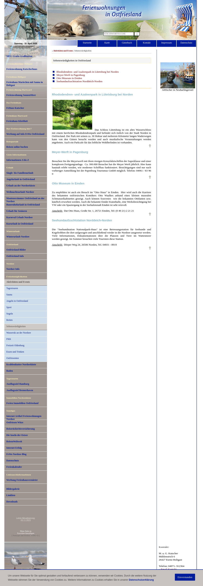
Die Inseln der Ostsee (17, 435)
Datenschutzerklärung (141, 579)
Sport (8, 307)
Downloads (12, 501)
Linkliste (10, 495)
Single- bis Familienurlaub (19, 173)
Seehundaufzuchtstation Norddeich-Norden (79, 81)
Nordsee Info (12, 269)
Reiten (9, 320)
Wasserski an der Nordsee (18, 332)
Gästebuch (127, 42)
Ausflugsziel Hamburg (17, 384)
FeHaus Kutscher (15, 108)
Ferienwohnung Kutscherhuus (21, 69)
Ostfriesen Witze (14, 422)
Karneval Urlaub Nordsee (19, 217)
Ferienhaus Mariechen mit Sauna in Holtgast (24, 83)
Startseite (87, 42)
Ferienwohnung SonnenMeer (21, 95)
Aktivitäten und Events (18, 281)
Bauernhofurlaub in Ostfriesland (23, 204)
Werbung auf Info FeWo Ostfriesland (25, 134)
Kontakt (147, 42)
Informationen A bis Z (17, 160)
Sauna (9, 294)
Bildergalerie (13, 489)
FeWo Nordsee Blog (16, 454)
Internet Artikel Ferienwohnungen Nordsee (23, 417)
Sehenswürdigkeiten (16, 326)
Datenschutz (186, 42)
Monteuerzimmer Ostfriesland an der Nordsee (25, 199)
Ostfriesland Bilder (16, 249)
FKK (8, 339)
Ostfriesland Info (15, 256)
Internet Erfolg (14, 447)
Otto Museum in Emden (69, 78)
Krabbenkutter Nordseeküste (21, 364)
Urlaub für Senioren (16, 211)
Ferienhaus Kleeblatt (17, 121)
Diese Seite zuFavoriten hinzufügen (25, 532)
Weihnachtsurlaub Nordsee (20, 192)
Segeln (9, 313)
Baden (9, 370)
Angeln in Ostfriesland (17, 301)
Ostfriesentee (12, 358)
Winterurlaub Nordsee (17, 236)
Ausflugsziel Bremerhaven (19, 390)
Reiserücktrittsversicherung (20, 428)
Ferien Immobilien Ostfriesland (22, 403)
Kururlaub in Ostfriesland (19, 223)
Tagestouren (12, 288)
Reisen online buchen (17, 147)
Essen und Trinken (15, 351)
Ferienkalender (14, 467)
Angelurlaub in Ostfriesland (20, 179)
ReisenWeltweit (14, 441)
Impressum (166, 42)
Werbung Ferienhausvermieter (22, 480)
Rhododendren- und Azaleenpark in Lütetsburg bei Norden (87, 71)
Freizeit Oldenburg (15, 345)
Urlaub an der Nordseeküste (20, 185)
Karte (107, 42)
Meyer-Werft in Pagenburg (70, 74)
